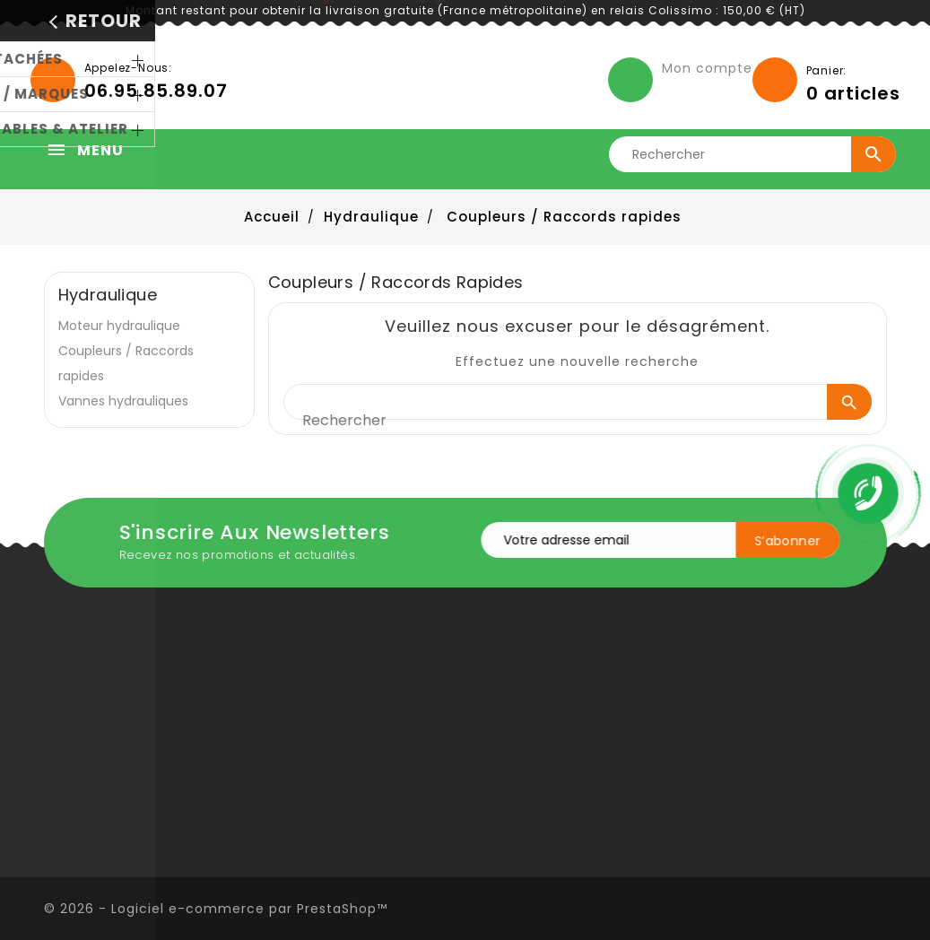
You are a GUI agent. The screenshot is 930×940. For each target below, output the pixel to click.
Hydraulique (107, 295)
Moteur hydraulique (119, 326)
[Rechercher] (758, 154)
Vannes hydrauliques (123, 401)
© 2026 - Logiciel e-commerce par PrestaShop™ (215, 909)
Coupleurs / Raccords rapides (126, 363)
